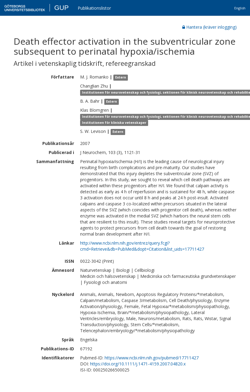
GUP (61, 7)
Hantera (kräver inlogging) (209, 27)
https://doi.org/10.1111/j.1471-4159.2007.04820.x (138, 364)
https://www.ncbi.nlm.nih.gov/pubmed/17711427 (152, 358)
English (239, 8)
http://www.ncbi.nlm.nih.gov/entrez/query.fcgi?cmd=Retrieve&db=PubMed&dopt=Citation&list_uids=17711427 (142, 246)
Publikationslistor (94, 8)
